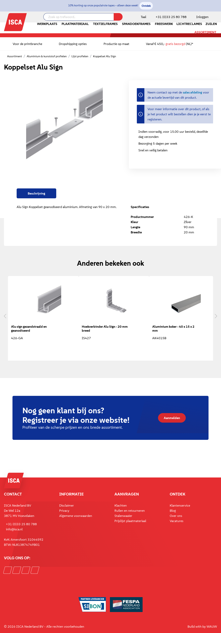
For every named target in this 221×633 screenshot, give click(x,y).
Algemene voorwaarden (75, 516)
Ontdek (146, 6)
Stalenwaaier (123, 516)
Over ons (176, 516)
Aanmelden (172, 418)
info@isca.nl (14, 529)
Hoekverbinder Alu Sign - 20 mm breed (105, 328)
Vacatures (176, 521)
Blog (173, 511)
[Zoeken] (118, 17)
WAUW (212, 626)
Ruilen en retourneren (129, 511)
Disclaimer (66, 505)
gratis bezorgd (175, 44)
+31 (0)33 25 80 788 (171, 17)
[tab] (36, 193)
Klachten (120, 505)
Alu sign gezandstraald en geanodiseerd (29, 328)
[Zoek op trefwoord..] (78, 17)
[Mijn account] (201, 17)
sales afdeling (192, 92)
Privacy (64, 511)
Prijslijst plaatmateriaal (130, 521)
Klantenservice (180, 505)
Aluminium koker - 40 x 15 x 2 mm (173, 328)
